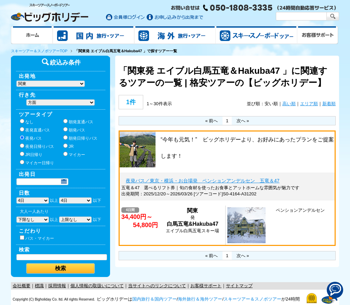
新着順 (329, 103)
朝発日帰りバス (80, 138)
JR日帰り (31, 154)
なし (26, 121)
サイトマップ (239, 285)
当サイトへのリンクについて (157, 285)
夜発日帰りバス (37, 146)
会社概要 (21, 285)
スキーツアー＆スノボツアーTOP (39, 51)
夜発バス (31, 138)
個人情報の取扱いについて (97, 285)
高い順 (289, 103)
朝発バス (74, 130)
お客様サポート (318, 35)
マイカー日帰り (37, 162)
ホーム (32, 35)
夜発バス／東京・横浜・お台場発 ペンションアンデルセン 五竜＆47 (203, 180)
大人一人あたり (34, 211)
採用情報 (57, 285)
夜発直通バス (35, 130)
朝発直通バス (78, 121)
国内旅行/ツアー (93, 35)
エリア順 (309, 103)
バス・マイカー (37, 238)
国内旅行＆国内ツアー (154, 299)
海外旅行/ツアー (175, 35)
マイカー (74, 154)
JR (68, 146)
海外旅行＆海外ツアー (200, 299)
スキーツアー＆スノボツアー (252, 299)
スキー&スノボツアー (256, 35)
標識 (39, 285)
